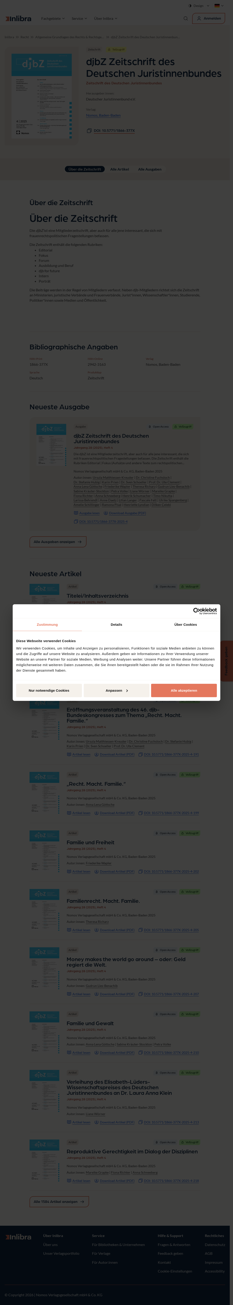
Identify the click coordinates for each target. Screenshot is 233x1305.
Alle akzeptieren (184, 690)
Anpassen (117, 690)
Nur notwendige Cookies (49, 690)
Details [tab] (116, 624)
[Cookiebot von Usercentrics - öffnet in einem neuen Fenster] (196, 611)
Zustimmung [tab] (47, 624)
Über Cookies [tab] (185, 624)
